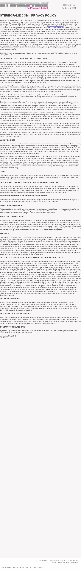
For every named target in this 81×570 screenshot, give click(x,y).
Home (4, 567)
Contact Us (27, 567)
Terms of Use (10, 567)
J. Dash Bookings (37, 567)
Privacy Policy (19, 567)
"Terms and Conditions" (55, 26)
